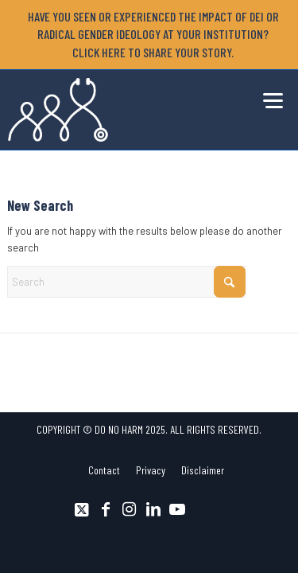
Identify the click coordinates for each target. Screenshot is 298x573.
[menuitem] (152, 34)
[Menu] (269, 98)
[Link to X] (82, 509)
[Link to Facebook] (106, 509)
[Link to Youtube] (177, 509)
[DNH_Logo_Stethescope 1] (120, 110)
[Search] (126, 282)
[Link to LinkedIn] (153, 509)
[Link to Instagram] (129, 509)
